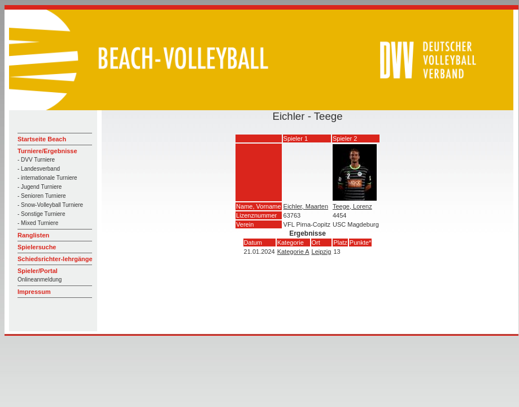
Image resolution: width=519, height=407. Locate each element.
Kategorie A (293, 251)
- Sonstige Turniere (42, 214)
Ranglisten (33, 235)
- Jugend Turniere (40, 187)
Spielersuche (37, 247)
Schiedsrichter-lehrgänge (55, 259)
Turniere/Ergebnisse (47, 151)
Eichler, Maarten (306, 206)
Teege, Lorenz (352, 206)
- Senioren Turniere (42, 196)
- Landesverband (39, 169)
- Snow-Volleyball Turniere (50, 205)
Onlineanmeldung (40, 279)
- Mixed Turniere (38, 223)
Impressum (34, 291)
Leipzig (322, 251)
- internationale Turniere (47, 178)
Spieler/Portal (38, 270)
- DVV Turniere (36, 160)
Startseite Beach (42, 139)
